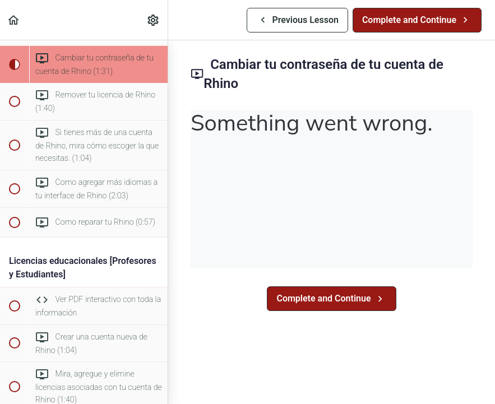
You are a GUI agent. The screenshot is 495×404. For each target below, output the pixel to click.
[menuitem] (154, 20)
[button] (14, 20)
